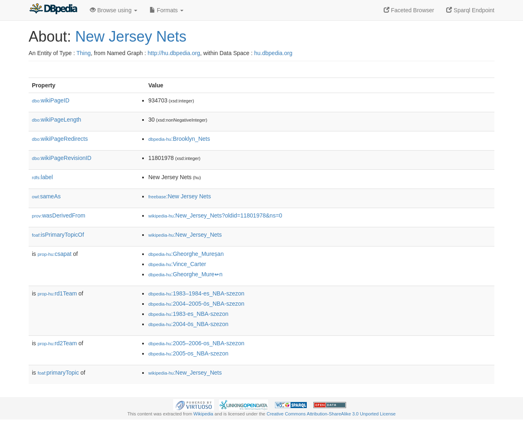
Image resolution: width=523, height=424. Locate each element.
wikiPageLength (56, 119)
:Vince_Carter (177, 264)
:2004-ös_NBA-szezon (188, 324)
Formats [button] (166, 10)
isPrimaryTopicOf (58, 234)
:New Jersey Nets (179, 196)
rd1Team (57, 293)
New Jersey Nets (130, 36)
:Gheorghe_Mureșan (186, 254)
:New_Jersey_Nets (185, 234)
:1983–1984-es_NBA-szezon (196, 293)
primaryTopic (58, 372)
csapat (55, 254)
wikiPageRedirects (60, 138)
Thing (83, 53)
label (42, 177)
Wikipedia (203, 413)
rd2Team (57, 343)
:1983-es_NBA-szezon (188, 314)
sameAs (46, 196)
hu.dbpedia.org (273, 53)
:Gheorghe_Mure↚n (185, 274)
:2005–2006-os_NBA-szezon (196, 343)
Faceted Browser (409, 10)
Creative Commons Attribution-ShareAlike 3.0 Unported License (331, 413)
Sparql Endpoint (470, 10)
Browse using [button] (113, 10)
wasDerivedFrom (58, 215)
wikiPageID (50, 100)
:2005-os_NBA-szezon (188, 353)
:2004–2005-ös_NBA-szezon (196, 303)
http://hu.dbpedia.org (174, 53)
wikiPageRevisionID (62, 158)
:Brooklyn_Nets (179, 138)
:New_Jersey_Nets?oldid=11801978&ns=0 (215, 215)
